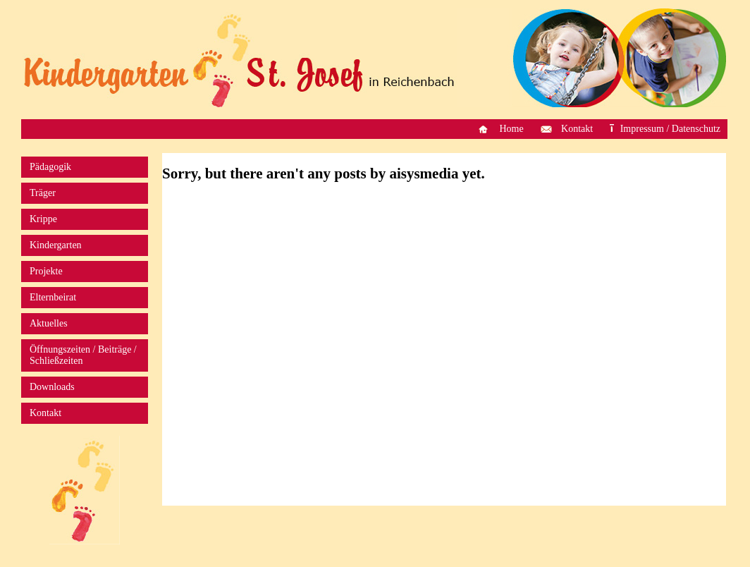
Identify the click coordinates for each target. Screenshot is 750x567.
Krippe (43, 219)
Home (511, 128)
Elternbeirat (53, 297)
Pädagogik (50, 166)
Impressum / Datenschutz (670, 128)
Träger (43, 193)
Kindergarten (56, 245)
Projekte (46, 271)
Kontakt (577, 128)
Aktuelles (49, 323)
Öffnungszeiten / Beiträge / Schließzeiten (83, 355)
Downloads (52, 387)
